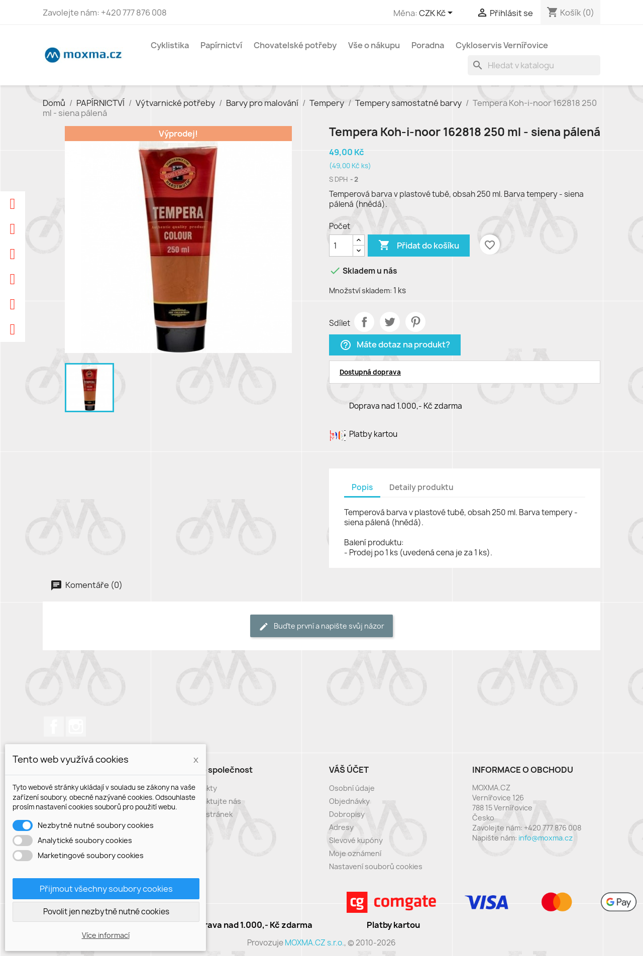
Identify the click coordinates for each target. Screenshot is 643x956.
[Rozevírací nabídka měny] (437, 14)
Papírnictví (221, 45)
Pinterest (415, 322)
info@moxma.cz (545, 838)
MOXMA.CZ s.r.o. (314, 942)
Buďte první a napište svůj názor (321, 626)
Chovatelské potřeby (295, 45)
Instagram (76, 726)
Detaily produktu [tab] (421, 487)
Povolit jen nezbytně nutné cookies (106, 911)
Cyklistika (170, 45)
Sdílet (364, 322)
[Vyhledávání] (534, 65)
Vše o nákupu (374, 45)
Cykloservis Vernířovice (502, 45)
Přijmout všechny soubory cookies (106, 888)
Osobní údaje (352, 788)
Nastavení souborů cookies (375, 866)
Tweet (390, 322)
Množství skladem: (360, 290)
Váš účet (349, 769)
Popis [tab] (362, 487)
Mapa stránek (209, 814)
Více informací (106, 935)
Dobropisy (347, 814)
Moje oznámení (355, 853)
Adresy (341, 827)
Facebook (54, 726)
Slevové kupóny (356, 840)
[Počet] (341, 245)
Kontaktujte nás (213, 801)
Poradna (427, 45)
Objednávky (349, 801)
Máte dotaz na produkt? (395, 345)
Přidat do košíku (418, 245)
